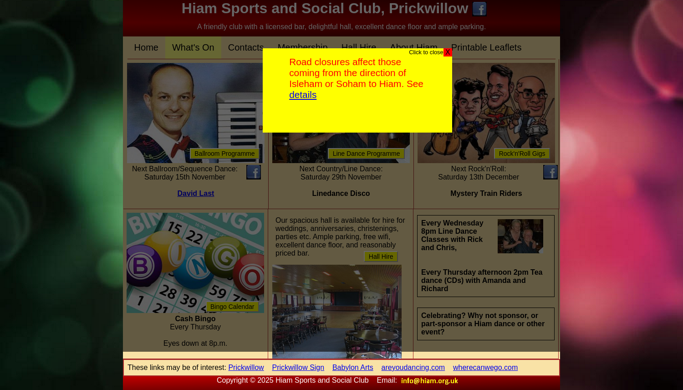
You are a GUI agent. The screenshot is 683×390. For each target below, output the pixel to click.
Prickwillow (246, 367)
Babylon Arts (352, 367)
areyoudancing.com (413, 367)
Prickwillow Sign (298, 367)
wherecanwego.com (485, 367)
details (302, 94)
